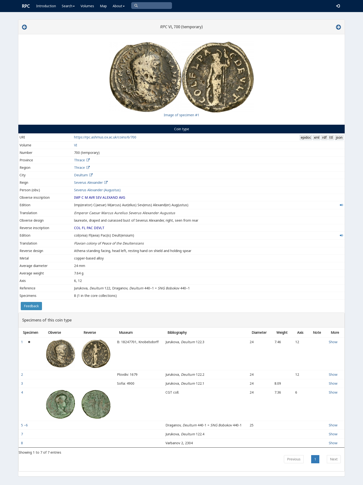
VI (75, 145)
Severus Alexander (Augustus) (97, 190)
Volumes (87, 6)
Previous (294, 459)
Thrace (79, 160)
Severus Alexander (88, 182)
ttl (331, 137)
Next (334, 459)
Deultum (81, 175)
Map (103, 6)
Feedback (31, 306)
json (339, 137)
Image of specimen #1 (181, 115)
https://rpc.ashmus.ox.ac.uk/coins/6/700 (105, 137)
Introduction (46, 6)
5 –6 (25, 425)
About (119, 6)
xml (316, 137)
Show (333, 342)
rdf (324, 137)
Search (68, 6)
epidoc (306, 137)
